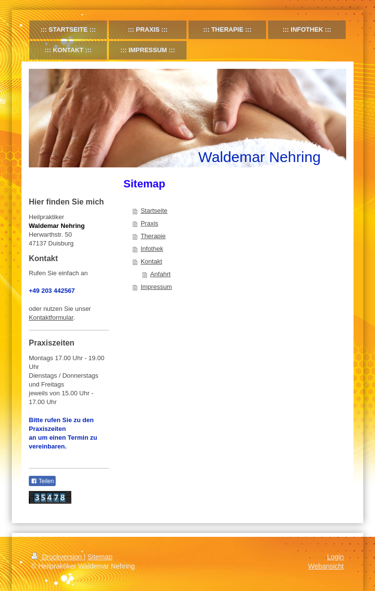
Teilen (42, 481)
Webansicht (326, 566)
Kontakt (151, 261)
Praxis (149, 223)
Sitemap (99, 557)
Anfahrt (160, 274)
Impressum (156, 286)
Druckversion (57, 557)
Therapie (153, 236)
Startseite (154, 210)
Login (335, 557)
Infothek (152, 248)
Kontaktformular (51, 317)
